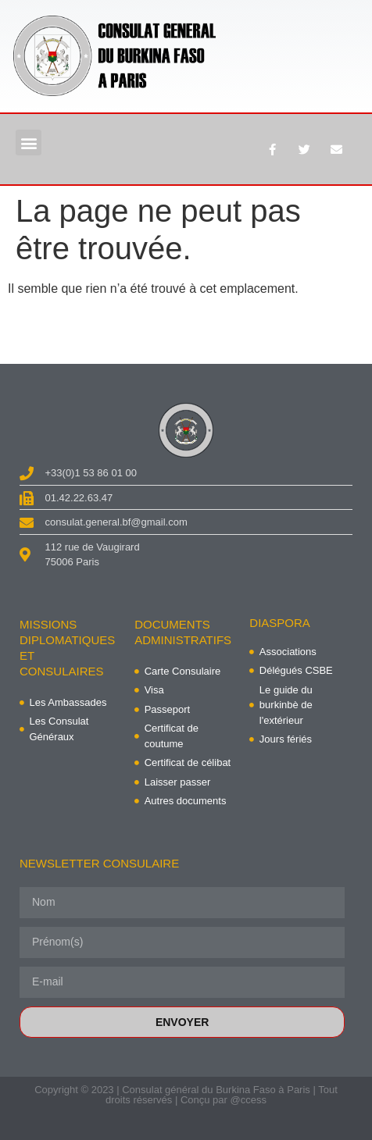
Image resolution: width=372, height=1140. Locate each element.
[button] (28, 142)
